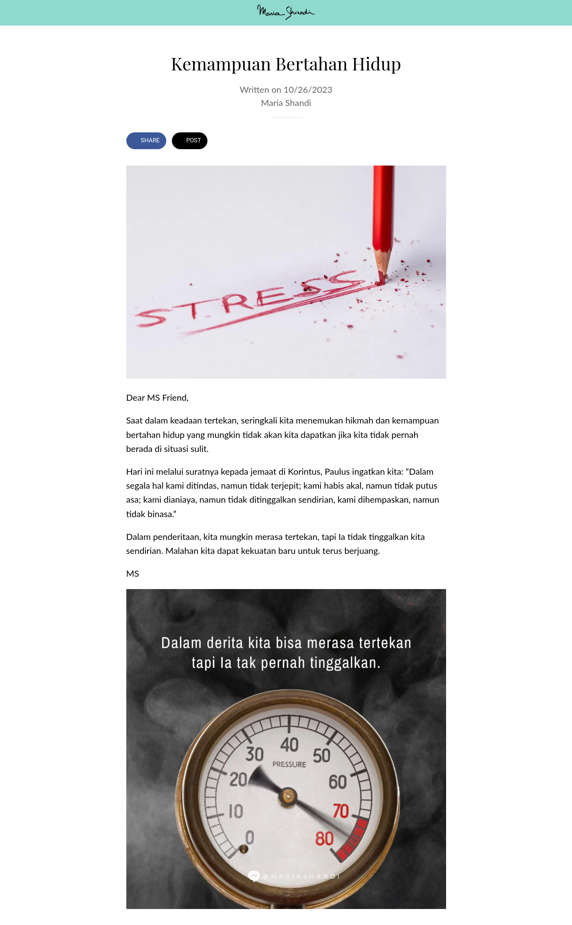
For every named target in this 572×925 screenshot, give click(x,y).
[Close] (13, 13)
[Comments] (436, 141)
